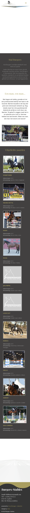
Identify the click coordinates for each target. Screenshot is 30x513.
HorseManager (12, 506)
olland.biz (19, 506)
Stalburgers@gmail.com (13, 494)
